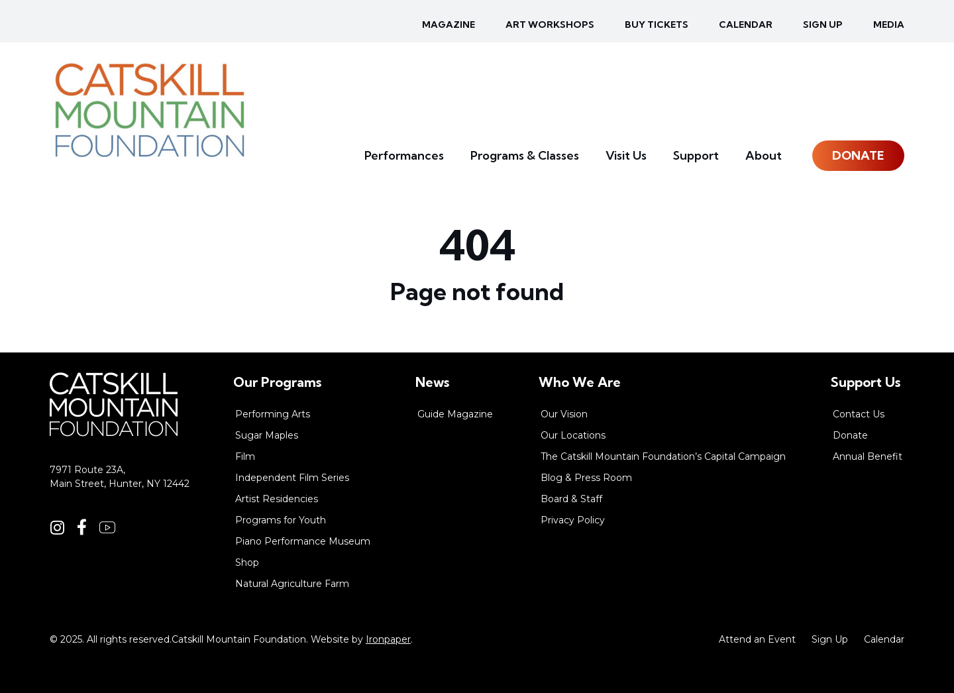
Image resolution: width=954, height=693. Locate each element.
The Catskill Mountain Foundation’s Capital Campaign (663, 456)
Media (888, 24)
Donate (858, 155)
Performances (404, 155)
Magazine (448, 24)
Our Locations (573, 435)
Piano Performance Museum (302, 541)
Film (245, 456)
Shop (247, 562)
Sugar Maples (266, 435)
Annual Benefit (867, 456)
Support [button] (696, 155)
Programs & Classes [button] (524, 155)
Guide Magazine (455, 414)
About (763, 155)
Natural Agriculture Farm (292, 584)
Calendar (745, 24)
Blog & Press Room (586, 478)
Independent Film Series (292, 478)
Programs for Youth (280, 520)
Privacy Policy (573, 520)
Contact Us (858, 414)
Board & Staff (571, 499)
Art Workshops (549, 24)
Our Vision (564, 414)
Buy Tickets (656, 24)
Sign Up (830, 639)
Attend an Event (757, 639)
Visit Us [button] (626, 155)
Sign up (823, 24)
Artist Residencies (276, 499)
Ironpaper (388, 639)
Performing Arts (272, 414)
